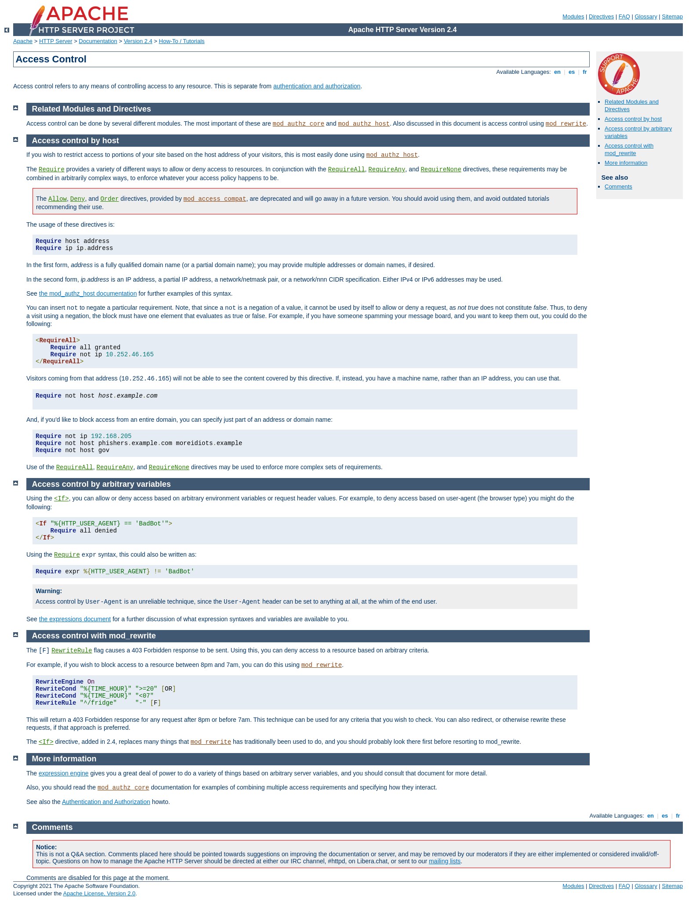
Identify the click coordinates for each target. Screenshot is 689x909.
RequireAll (346, 169)
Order (109, 199)
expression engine (64, 773)
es (572, 72)
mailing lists (445, 861)
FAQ (624, 16)
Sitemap (672, 16)
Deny (77, 199)
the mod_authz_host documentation (88, 293)
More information (626, 162)
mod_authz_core (299, 123)
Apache (23, 41)
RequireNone (441, 169)
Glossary (646, 16)
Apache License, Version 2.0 (99, 893)
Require (52, 169)
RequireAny (386, 169)
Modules (573, 16)
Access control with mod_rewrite (629, 149)
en (557, 72)
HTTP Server (56, 41)
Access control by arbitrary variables (101, 484)
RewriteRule (71, 650)
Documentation (98, 41)
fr (585, 72)
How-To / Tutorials (182, 41)
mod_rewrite (566, 123)
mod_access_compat (215, 199)
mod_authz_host (364, 123)
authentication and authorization (316, 86)
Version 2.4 (138, 41)
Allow (57, 199)
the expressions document (75, 619)
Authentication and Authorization (106, 801)
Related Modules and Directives (91, 109)
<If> (61, 498)
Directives (601, 16)
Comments (618, 186)
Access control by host (633, 119)
